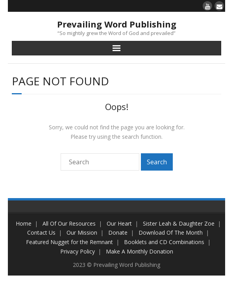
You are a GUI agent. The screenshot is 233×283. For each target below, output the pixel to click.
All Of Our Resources (69, 223)
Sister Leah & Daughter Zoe (179, 223)
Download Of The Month (171, 232)
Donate (118, 232)
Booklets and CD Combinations (164, 242)
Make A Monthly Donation (139, 251)
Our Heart (119, 223)
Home (23, 223)
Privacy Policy (77, 251)
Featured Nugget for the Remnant (69, 242)
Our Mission (82, 232)
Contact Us (41, 232)
